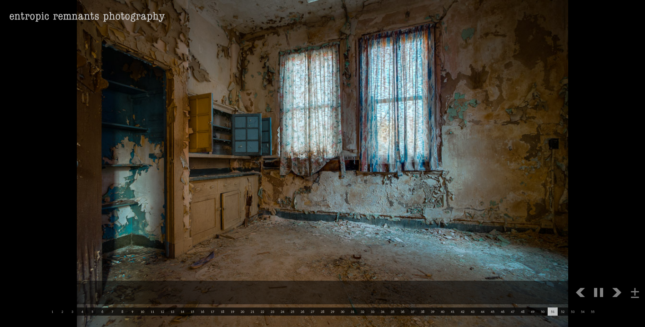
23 (272, 311)
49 (532, 311)
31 (352, 311)
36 (402, 311)
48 (522, 311)
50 (542, 311)
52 (562, 311)
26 (302, 311)
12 (162, 311)
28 (322, 311)
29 (332, 311)
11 (152, 311)
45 (492, 311)
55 (593, 311)
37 (412, 311)
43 (472, 311)
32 (362, 311)
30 (342, 311)
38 (422, 311)
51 (552, 311)
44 (482, 311)
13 (172, 311)
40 (442, 311)
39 (432, 311)
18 (222, 311)
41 (452, 311)
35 (392, 311)
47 (512, 311)
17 (212, 311)
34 (382, 311)
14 (182, 311)
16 (202, 311)
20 (242, 311)
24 (282, 311)
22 (262, 311)
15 (192, 311)
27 (312, 311)
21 (252, 311)
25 (292, 311)
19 (232, 311)
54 (583, 311)
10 (142, 311)
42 (462, 311)
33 (372, 311)
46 (502, 311)
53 (572, 311)
